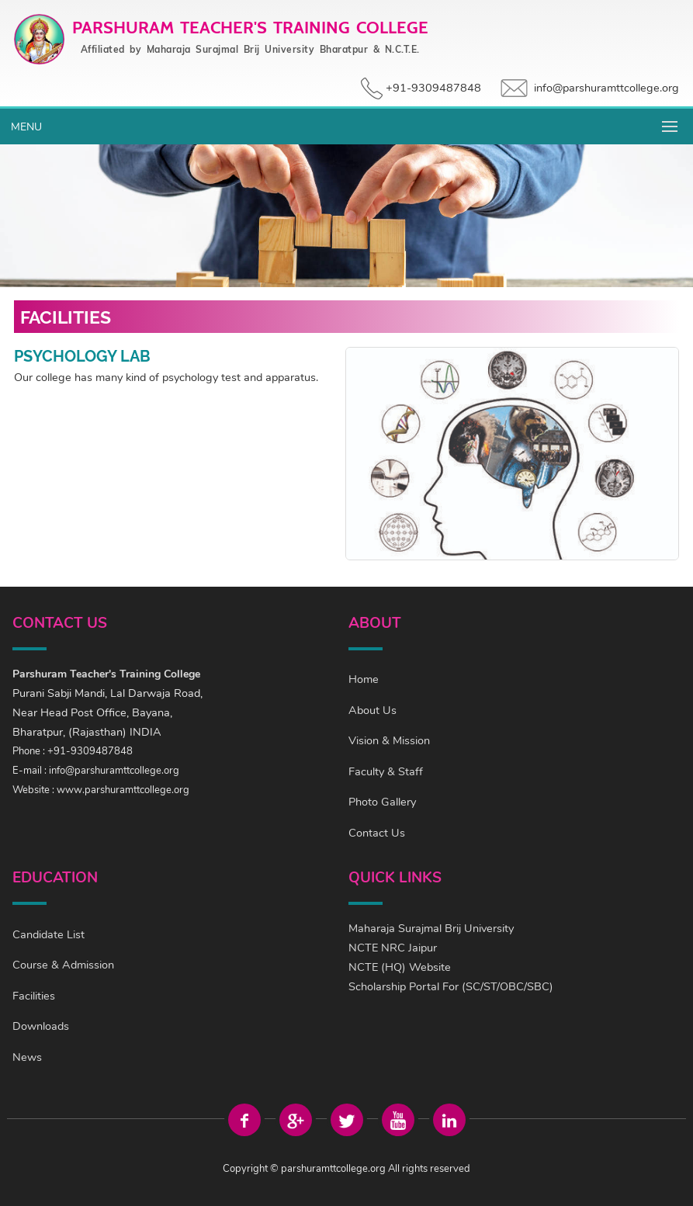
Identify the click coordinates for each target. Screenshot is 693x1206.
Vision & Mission (389, 740)
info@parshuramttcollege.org (606, 87)
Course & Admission (63, 964)
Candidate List (48, 934)
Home (363, 679)
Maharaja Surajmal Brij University (431, 928)
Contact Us (376, 832)
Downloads (40, 1026)
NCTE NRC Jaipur (392, 947)
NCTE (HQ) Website (399, 967)
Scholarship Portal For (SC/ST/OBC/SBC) (450, 986)
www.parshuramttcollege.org (123, 790)
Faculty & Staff (385, 771)
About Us (372, 710)
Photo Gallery (382, 801)
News (27, 1057)
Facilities (33, 995)
